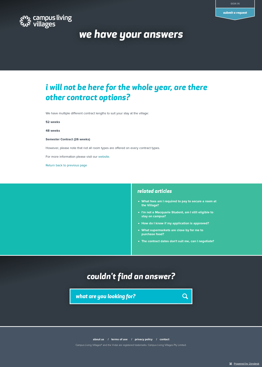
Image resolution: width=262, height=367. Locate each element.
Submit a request (235, 13)
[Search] (131, 296)
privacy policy (143, 339)
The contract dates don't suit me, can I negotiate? (177, 241)
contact (164, 339)
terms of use (119, 339)
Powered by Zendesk (246, 363)
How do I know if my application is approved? (175, 223)
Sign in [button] (235, 3)
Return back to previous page (66, 165)
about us (98, 339)
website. (104, 157)
